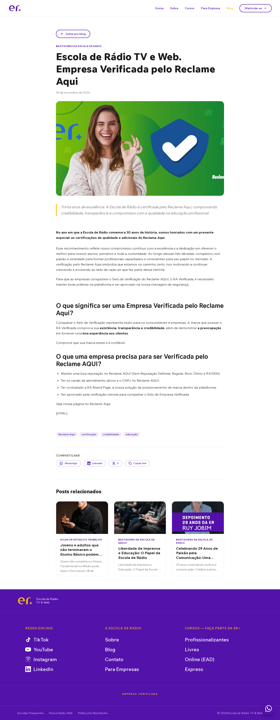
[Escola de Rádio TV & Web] (25, 601)
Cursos (189, 8)
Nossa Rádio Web (61, 713)
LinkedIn (39, 669)
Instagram (41, 659)
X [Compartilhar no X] (115, 463)
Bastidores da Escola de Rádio (79, 46)
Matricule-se (255, 8)
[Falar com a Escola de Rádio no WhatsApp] (268, 708)
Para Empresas (122, 669)
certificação (89, 434)
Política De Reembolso (93, 713)
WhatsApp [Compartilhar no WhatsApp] (68, 463)
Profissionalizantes (207, 639)
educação (132, 434)
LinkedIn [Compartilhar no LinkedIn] (94, 463)
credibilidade (111, 434)
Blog (230, 8)
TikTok (37, 639)
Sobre (174, 8)
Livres (192, 649)
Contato (114, 659)
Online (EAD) (199, 659)
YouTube (39, 649)
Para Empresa (210, 8)
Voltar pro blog (73, 34)
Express (194, 669)
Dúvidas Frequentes (30, 713)
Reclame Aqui (66, 434)
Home (159, 8)
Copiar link (137, 463)
